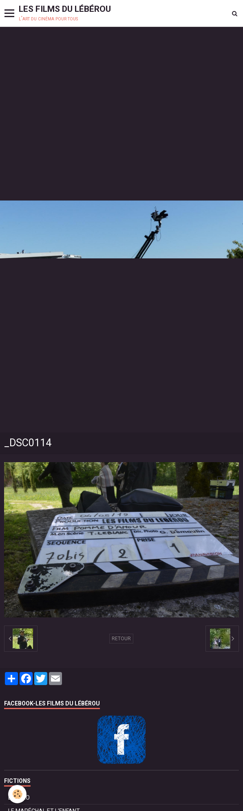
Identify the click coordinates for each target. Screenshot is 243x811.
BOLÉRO (19, 797)
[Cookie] (17, 794)
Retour (121, 638)
